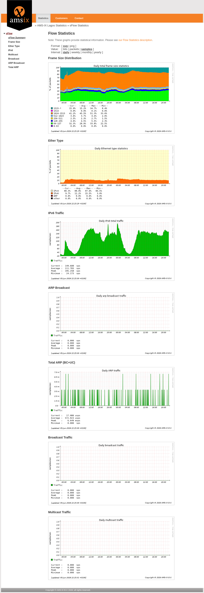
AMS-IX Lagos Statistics (52, 25)
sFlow (9, 33)
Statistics (43, 18)
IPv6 (10, 50)
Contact (79, 18)
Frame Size (14, 42)
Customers (61, 18)
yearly (97, 52)
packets (74, 49)
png (72, 45)
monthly (87, 52)
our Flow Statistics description (135, 40)
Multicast (13, 54)
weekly (75, 52)
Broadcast (13, 58)
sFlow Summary (17, 37)
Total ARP (13, 67)
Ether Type (14, 46)
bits (65, 49)
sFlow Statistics (79, 25)
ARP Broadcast (16, 63)
